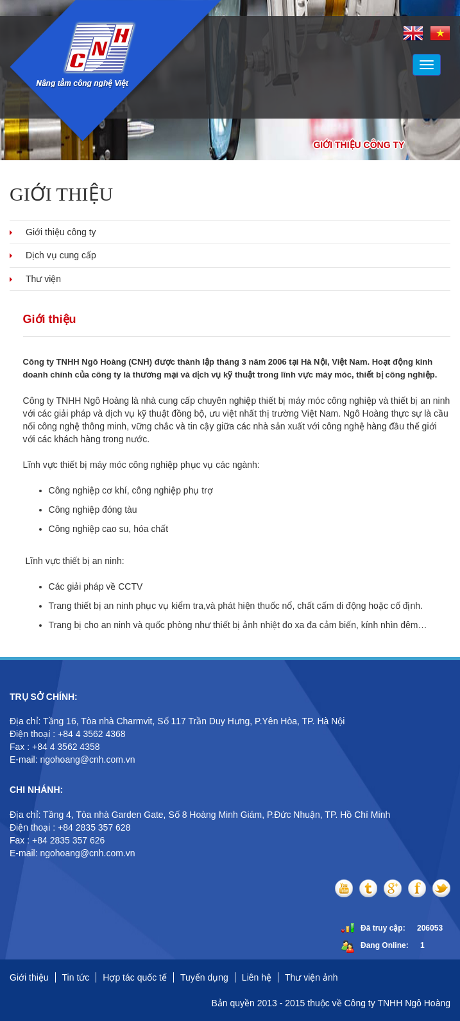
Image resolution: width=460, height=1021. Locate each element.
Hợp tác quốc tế (135, 977)
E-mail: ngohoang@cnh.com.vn (73, 759)
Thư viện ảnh (311, 977)
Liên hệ (256, 977)
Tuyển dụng (204, 977)
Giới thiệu (29, 977)
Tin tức (76, 977)
